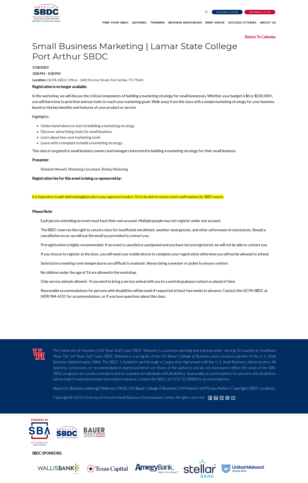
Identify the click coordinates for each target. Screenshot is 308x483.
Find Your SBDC (115, 22)
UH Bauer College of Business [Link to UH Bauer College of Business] (153, 388)
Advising (139, 22)
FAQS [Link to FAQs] (122, 388)
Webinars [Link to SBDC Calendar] (108, 388)
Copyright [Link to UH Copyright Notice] (239, 388)
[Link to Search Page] (206, 12)
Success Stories (242, 22)
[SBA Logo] (40, 432)
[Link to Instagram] (227, 397)
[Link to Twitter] (221, 397)
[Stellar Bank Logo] (197, 468)
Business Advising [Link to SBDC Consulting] (84, 388)
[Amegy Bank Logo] (154, 468)
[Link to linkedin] (215, 397)
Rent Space (215, 22)
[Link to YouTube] (233, 397)
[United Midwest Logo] (240, 468)
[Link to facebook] (210, 397)
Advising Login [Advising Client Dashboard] (227, 12)
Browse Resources (185, 22)
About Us (268, 22)
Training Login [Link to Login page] (260, 12)
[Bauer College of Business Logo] (91, 432)
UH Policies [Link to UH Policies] (188, 388)
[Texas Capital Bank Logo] (105, 468)
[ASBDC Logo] (64, 432)
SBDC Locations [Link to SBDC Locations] (262, 388)
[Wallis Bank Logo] (56, 468)
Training (157, 22)
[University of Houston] (39, 354)
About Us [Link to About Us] (60, 388)
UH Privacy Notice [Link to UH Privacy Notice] (214, 388)
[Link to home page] (46, 13)
